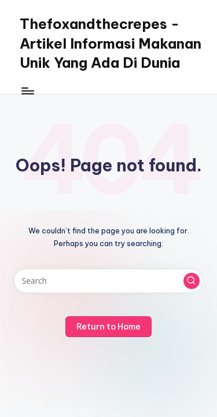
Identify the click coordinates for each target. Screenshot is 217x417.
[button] (191, 281)
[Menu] (27, 90)
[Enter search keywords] (108, 281)
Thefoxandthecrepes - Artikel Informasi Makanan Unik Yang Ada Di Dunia (110, 43)
